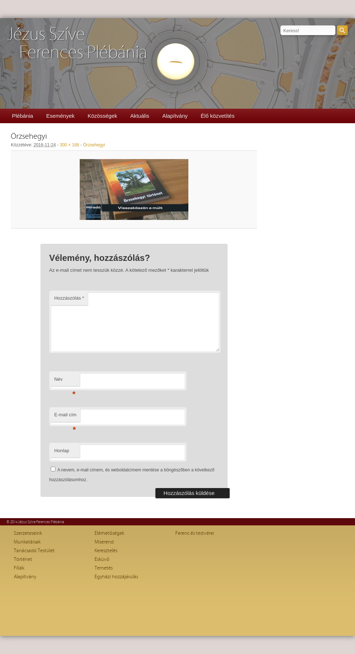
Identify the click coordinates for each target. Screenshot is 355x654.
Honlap (61, 450)
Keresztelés (106, 551)
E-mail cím (65, 417)
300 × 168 (69, 144)
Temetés (104, 568)
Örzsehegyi (94, 144)
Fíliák (19, 568)
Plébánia (22, 116)
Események (60, 116)
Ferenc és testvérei (194, 533)
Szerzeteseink (28, 533)
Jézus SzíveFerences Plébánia (77, 44)
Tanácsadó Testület (34, 551)
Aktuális (139, 116)
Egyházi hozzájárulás (116, 577)
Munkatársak (27, 542)
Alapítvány (175, 116)
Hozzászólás (69, 298)
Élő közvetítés (217, 116)
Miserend (104, 542)
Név (65, 381)
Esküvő (102, 559)
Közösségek (102, 116)
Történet (23, 559)
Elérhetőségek (109, 533)
